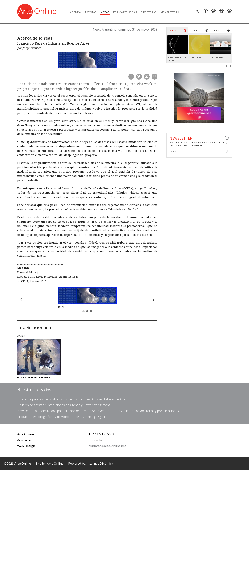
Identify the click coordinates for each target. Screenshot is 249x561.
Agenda (75, 12)
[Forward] (153, 300)
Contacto (95, 440)
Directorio (149, 12)
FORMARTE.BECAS (125, 12)
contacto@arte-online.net (107, 446)
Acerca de (24, 440)
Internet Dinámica (100, 463)
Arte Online (25, 434)
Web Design (26, 446)
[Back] (21, 300)
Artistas (91, 12)
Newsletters (169, 12)
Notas (105, 12)
